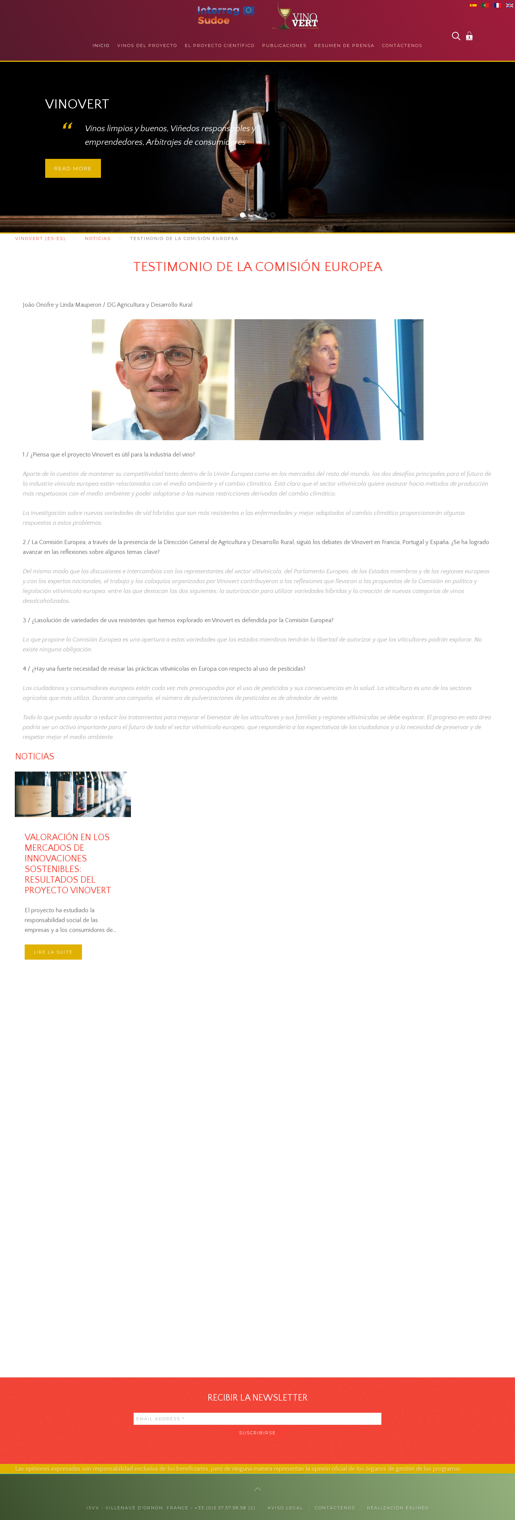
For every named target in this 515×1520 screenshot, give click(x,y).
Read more (73, 168)
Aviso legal (285, 1508)
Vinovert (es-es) (40, 238)
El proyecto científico (220, 45)
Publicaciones (284, 45)
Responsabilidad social (267, 216)
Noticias (98, 238)
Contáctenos (402, 45)
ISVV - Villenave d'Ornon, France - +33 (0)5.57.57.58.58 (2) (171, 1508)
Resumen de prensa (344, 45)
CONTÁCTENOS (335, 1508)
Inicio (101, 45)
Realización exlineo (398, 1508)
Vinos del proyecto (147, 45)
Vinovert (244, 216)
